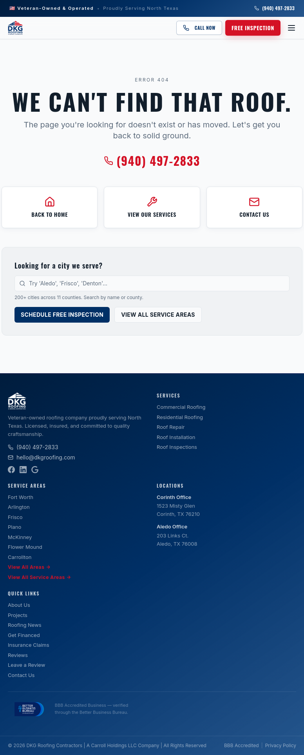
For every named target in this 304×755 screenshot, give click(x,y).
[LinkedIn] (23, 469)
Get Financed (24, 635)
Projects (17, 615)
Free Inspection (253, 28)
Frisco (15, 517)
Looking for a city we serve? (58, 265)
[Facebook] (11, 469)
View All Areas (29, 567)
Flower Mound (25, 547)
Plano (14, 527)
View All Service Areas (158, 314)
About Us (19, 605)
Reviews (18, 655)
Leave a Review (26, 665)
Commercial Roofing (181, 407)
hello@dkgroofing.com (41, 457)
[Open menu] (291, 28)
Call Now (199, 27)
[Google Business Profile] (34, 469)
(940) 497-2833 (274, 8)
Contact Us (21, 675)
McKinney (20, 537)
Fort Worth (20, 497)
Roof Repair (171, 427)
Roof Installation (176, 437)
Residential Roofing (180, 417)
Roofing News (25, 625)
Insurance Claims (28, 645)
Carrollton (19, 557)
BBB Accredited (241, 745)
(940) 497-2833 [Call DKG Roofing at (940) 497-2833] (152, 161)
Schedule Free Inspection (62, 314)
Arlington (19, 507)
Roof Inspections (177, 447)
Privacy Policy (280, 745)
